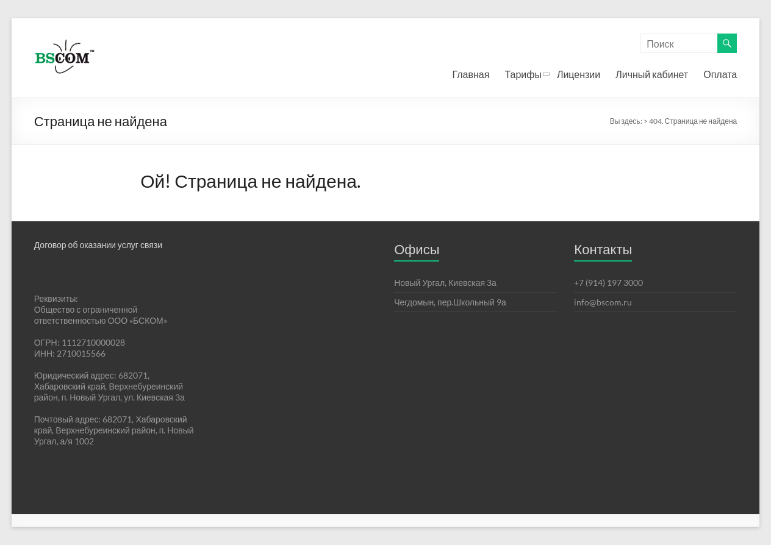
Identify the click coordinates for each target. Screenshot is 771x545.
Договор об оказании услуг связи (98, 245)
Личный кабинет (651, 74)
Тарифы (522, 74)
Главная (471, 74)
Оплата (720, 74)
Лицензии (578, 74)
